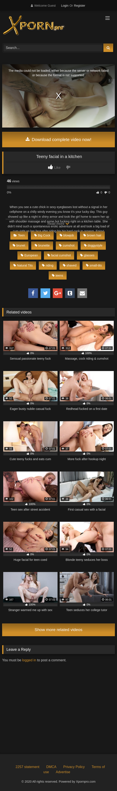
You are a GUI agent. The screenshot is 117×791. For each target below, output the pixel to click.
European (29, 255)
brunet (19, 245)
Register (79, 5)
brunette (42, 245)
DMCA (51, 767)
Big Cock (42, 235)
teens (57, 275)
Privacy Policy (74, 767)
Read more (58, 223)
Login (64, 5)
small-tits (94, 265)
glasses (87, 255)
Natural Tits (23, 265)
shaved (69, 265)
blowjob (67, 235)
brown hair (92, 235)
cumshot (66, 245)
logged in (29, 660)
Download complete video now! (58, 139)
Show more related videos (59, 629)
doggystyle (93, 245)
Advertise (63, 772)
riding (47, 265)
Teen (19, 235)
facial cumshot (59, 255)
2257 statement (27, 767)
